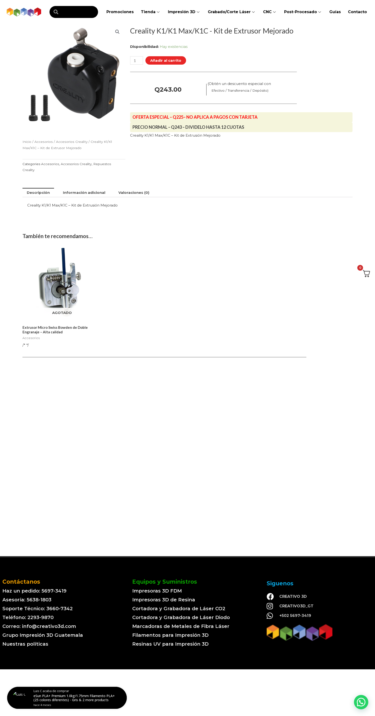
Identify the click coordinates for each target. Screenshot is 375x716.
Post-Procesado (303, 12)
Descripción (38, 192)
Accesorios (43, 142)
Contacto (357, 12)
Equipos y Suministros (164, 581)
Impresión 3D (184, 12)
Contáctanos (21, 581)
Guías (335, 12)
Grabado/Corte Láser (232, 12)
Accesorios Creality (72, 142)
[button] (361, 702)
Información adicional (84, 192)
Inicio (26, 142)
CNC (270, 12)
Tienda (151, 12)
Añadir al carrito (165, 60)
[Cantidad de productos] (136, 60)
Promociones (120, 12)
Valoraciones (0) (133, 192)
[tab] (38, 192)
